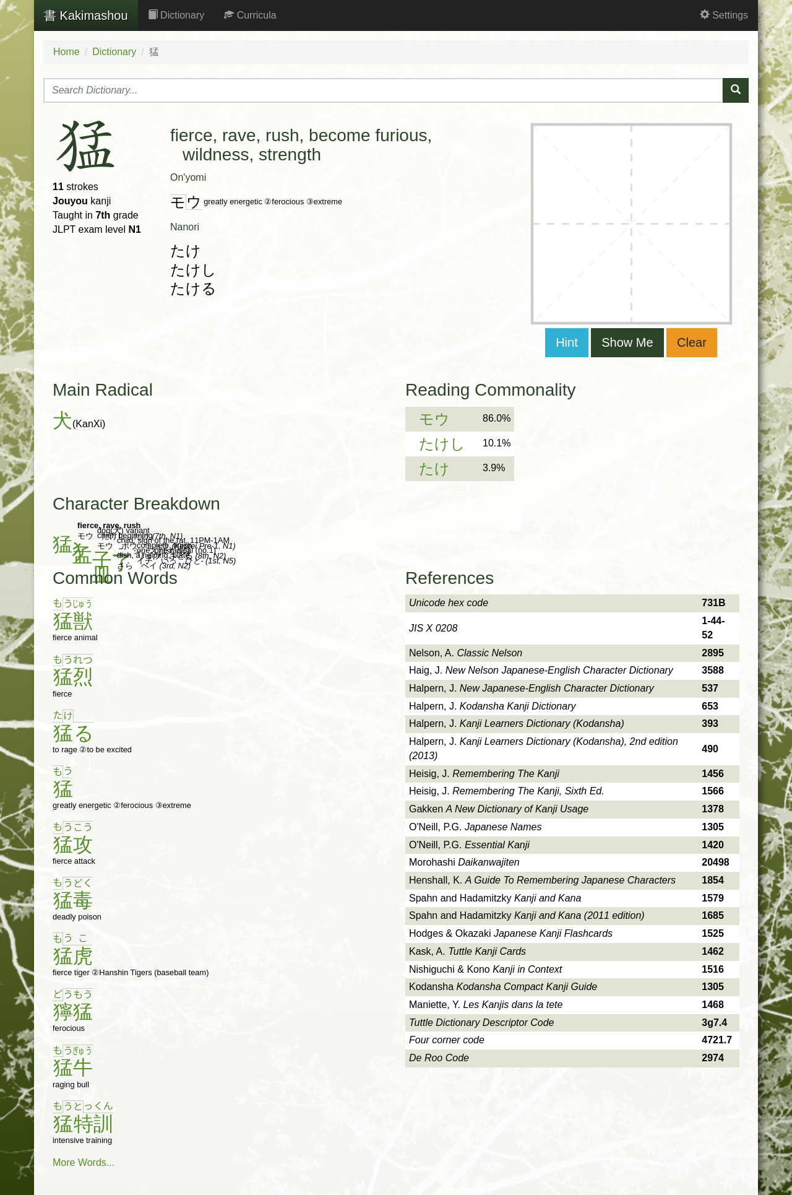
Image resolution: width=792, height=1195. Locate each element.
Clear (692, 342)
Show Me (627, 342)
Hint (567, 342)
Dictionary (176, 15)
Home (66, 51)
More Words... (83, 1162)
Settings (724, 15)
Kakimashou (86, 15)
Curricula (250, 15)
